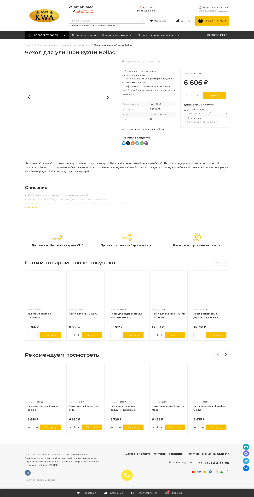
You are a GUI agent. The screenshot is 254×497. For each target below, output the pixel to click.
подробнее (32, 207)
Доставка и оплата (84, 35)
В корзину (50, 335)
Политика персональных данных (40, 480)
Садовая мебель (46, 45)
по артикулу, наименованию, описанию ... (98, 25)
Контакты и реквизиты (116, 35)
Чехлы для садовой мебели (75, 45)
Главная (29, 45)
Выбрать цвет (193, 118)
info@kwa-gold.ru (146, 10)
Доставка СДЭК (194, 109)
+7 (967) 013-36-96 (81, 7)
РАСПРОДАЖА (218, 35)
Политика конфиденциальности (158, 35)
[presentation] (29, 98)
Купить (214, 95)
